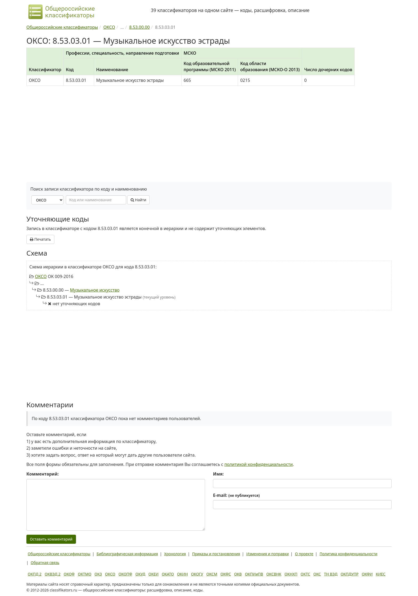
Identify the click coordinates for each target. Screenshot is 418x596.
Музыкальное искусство (95, 290)
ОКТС (305, 574)
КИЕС (380, 574)
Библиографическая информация (127, 553)
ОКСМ (211, 574)
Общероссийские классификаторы (59, 553)
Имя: (218, 474)
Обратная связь (45, 562)
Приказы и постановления (216, 553)
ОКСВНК (273, 574)
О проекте (304, 553)
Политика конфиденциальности (348, 553)
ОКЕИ (153, 574)
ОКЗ (98, 574)
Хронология (175, 553)
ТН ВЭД (330, 574)
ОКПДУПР (350, 574)
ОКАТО (168, 574)
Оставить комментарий (51, 539)
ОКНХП (290, 574)
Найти (138, 199)
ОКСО (41, 276)
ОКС (317, 574)
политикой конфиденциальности (258, 464)
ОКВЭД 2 (53, 574)
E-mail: (236, 495)
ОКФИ (367, 574)
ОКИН (182, 574)
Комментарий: (42, 474)
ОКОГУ (197, 574)
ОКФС (225, 574)
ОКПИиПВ (254, 574)
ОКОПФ (125, 574)
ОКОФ (69, 574)
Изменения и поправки (267, 553)
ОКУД (140, 574)
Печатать (40, 239)
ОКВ (238, 574)
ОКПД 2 (35, 574)
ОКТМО (84, 574)
